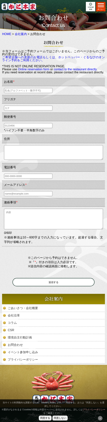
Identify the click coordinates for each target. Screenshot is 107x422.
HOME (6, 34)
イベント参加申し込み (23, 352)
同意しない (60, 418)
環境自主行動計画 (20, 337)
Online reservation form (33, 69)
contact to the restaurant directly (75, 69)
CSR (11, 330)
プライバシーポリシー (23, 359)
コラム (12, 322)
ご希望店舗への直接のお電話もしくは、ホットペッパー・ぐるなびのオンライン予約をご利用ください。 (53, 59)
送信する (53, 282)
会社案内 (21, 34)
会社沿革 (14, 315)
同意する (45, 418)
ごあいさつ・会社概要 (23, 308)
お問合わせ (15, 344)
